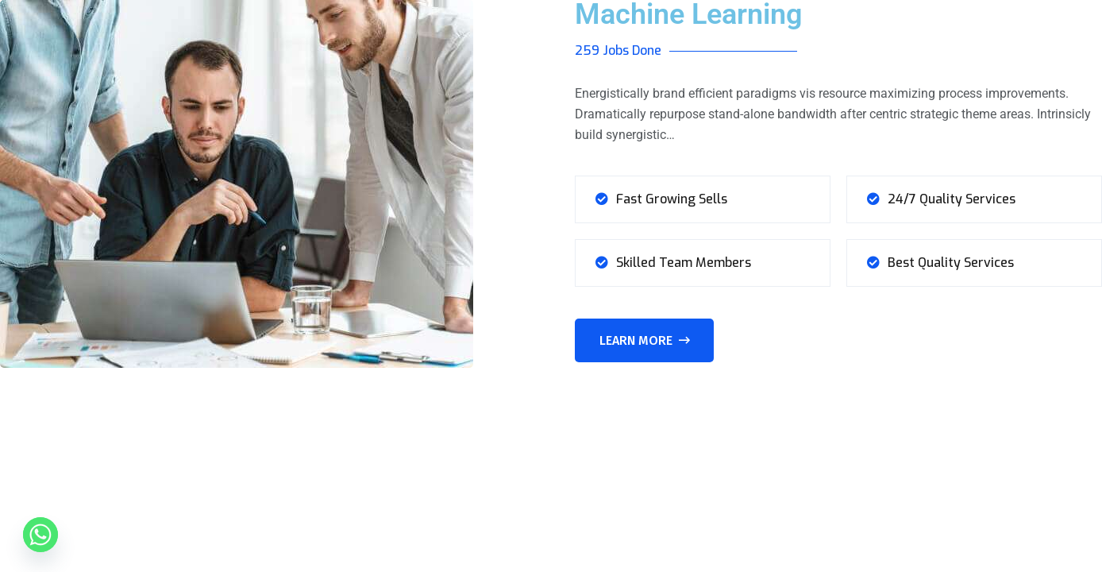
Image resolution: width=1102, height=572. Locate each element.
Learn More (644, 340)
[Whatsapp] (40, 534)
